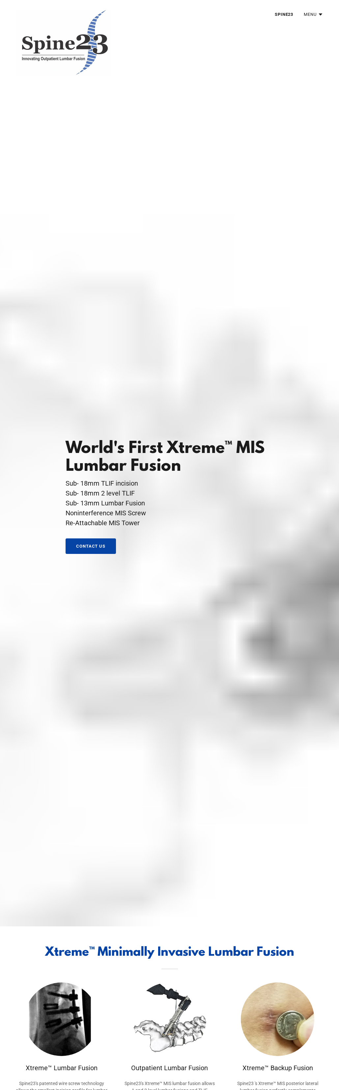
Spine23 (284, 14)
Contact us (90, 546)
